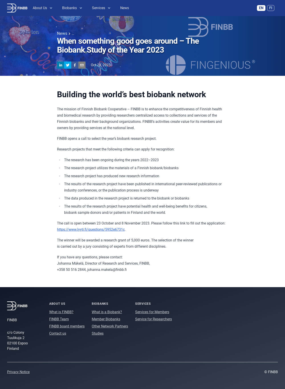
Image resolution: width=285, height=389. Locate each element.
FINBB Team (59, 319)
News (124, 8)
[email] (82, 65)
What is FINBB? (61, 312)
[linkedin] (60, 65)
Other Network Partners (110, 326)
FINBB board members (67, 326)
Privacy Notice (18, 372)
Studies (98, 333)
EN (261, 8)
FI (270, 8)
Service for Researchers (153, 319)
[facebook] (74, 65)
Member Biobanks (106, 319)
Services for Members (152, 312)
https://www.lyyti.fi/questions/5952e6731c (91, 229)
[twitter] (67, 65)
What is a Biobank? (107, 312)
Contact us (57, 333)
